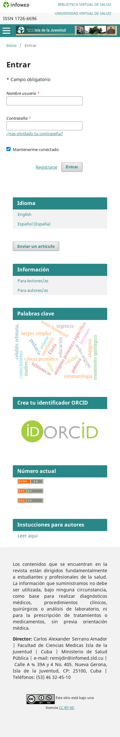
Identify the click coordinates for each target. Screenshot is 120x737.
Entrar (72, 166)
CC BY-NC (67, 707)
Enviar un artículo (36, 246)
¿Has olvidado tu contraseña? (34, 133)
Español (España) (34, 224)
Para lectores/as (33, 281)
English (24, 214)
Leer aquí (28, 536)
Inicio (11, 45)
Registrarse (46, 167)
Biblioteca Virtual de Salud (84, 4)
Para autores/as (33, 290)
